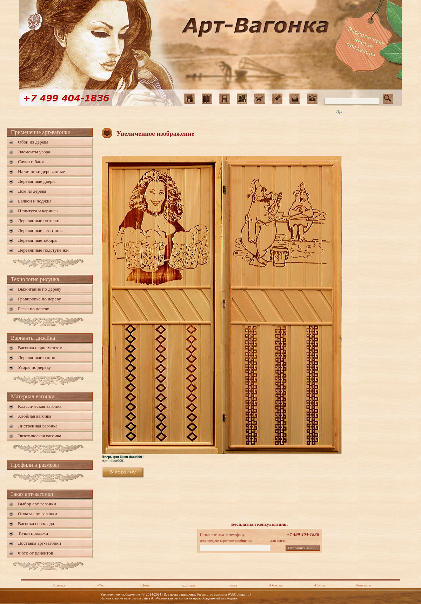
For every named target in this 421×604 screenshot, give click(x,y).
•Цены (145, 585)
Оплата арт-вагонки (37, 513)
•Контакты (362, 585)
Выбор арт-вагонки (37, 503)
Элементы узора (34, 151)
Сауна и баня (31, 161)
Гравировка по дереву (39, 298)
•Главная (58, 585)
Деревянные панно (36, 357)
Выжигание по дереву (39, 289)
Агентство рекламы (212, 594)
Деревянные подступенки (43, 250)
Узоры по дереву (34, 367)
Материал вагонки (32, 396)
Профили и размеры (35, 465)
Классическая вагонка (39, 406)
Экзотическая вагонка (39, 435)
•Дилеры (188, 585)
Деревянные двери (36, 181)
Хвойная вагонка (34, 416)
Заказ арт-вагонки (32, 494)
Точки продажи (33, 533)
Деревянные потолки (38, 220)
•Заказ (232, 585)
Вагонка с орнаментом (40, 347)
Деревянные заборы (38, 240)
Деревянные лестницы (40, 230)
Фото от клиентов (35, 553)
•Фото (101, 585)
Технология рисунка (35, 279)
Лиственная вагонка (38, 426)
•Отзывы (276, 585)
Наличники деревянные (41, 171)
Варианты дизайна (33, 338)
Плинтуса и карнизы (38, 210)
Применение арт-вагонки (41, 132)
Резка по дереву (33, 308)
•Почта (319, 585)
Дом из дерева (32, 191)
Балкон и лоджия (35, 201)
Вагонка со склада (36, 523)
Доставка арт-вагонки (39, 543)
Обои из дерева (33, 142)
